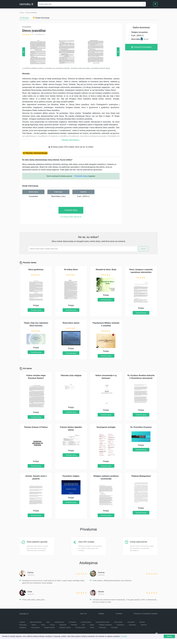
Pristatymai (120, 625)
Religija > (22, 12)
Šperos (33, 625)
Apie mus (83, 613)
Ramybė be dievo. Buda (106, 269)
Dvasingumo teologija (106, 427)
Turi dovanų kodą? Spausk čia (71, 217)
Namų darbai (118, 622)
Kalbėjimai (22, 627)
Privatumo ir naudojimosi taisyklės (146, 613)
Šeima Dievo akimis (71, 323)
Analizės (22, 622)
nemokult (26, 4)
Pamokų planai (80, 627)
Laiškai (91, 625)
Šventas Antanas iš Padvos (36, 427)
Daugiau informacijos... (71, 140)
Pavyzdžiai (131, 622)
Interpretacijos (59, 622)
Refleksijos (102, 627)
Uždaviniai (62, 625)
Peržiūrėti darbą (71, 210)
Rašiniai (142, 622)
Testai (43, 625)
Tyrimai (52, 625)
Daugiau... (124, 636)
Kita (83, 625)
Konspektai (33, 196)
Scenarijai (114, 627)
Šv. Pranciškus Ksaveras (141, 427)
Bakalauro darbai (64, 627)
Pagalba (101, 613)
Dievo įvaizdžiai (31, 12)
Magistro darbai (49, 627)
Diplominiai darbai (36, 622)
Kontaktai (119, 613)
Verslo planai (35, 627)
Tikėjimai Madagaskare (141, 476)
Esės (48, 622)
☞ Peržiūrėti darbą (79, 176)
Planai (92, 627)
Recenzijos (23, 625)
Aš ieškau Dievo (71, 269)
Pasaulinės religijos (71, 476)
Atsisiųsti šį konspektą (141, 47)
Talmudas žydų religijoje (71, 375)
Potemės (144, 625)
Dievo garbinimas (35, 269)
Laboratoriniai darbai (102, 622)
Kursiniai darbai (86, 622)
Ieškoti (143, 249)
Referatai (74, 625)
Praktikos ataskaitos (105, 625)
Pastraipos (132, 625)
